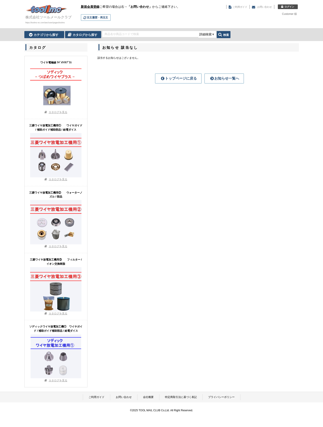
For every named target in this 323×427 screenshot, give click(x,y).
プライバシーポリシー (221, 397)
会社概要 (148, 397)
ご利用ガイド (96, 397)
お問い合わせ (124, 397)
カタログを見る (58, 112)
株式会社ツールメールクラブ (48, 17)
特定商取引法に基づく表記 (181, 397)
